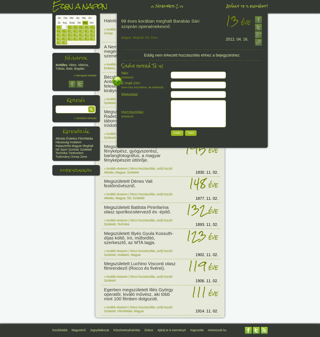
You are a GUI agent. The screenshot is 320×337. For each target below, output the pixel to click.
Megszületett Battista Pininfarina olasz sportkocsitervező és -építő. (137, 209)
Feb (65, 18)
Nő (57, 149)
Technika (61, 153)
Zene (83, 156)
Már (72, 18)
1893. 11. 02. (207, 224)
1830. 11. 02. (207, 172)
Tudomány (63, 156)
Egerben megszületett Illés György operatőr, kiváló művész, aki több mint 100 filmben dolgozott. (138, 294)
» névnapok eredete (85, 75)
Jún (90, 18)
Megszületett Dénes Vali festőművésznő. (128, 183)
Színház (73, 149)
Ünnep (75, 156)
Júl (58, 23)
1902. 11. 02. (207, 255)
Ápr (78, 18)
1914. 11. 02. (207, 311)
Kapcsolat (196, 330)
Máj (83, 18)
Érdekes (71, 138)
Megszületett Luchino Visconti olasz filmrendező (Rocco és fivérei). (140, 265)
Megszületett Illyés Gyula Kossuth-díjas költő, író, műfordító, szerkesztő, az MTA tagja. (138, 238)
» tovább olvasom (116, 29)
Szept (72, 23)
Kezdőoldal (59, 330)
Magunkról (78, 330)
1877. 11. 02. (207, 198)
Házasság (62, 142)
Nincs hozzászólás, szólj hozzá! (151, 168)
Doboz (148, 330)
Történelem (76, 153)
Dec (92, 23)
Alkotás (60, 138)
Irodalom (75, 142)
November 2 (166, 6)
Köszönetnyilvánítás (126, 330)
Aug (65, 23)
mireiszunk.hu (76, 170)
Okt (79, 23)
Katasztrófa (63, 146)
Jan (59, 18)
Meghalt (87, 146)
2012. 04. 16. (237, 39)
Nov (85, 23)
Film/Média (85, 138)
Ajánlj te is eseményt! (247, 6)
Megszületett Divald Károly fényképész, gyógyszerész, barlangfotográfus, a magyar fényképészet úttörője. (132, 153)
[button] (91, 109)
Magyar (77, 146)
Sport (63, 149)
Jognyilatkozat (99, 330)
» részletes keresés (85, 118)
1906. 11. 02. (207, 281)
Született (86, 149)
